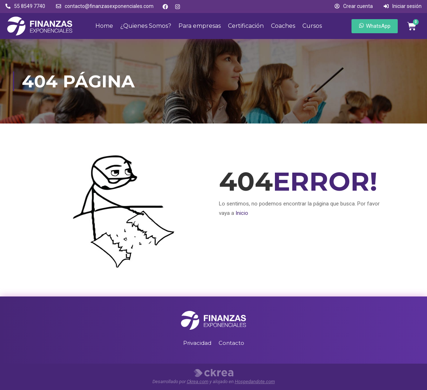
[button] (25, 6)
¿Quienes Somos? (145, 25)
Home (104, 25)
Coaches (283, 25)
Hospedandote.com (255, 381)
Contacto (231, 342)
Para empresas (199, 25)
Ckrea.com (197, 381)
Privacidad (197, 342)
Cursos (312, 25)
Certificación (246, 25)
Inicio (242, 213)
